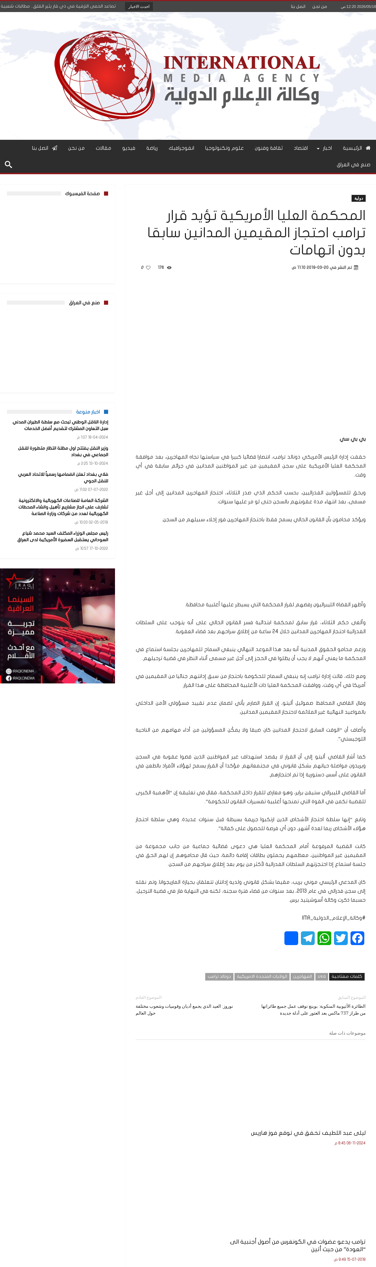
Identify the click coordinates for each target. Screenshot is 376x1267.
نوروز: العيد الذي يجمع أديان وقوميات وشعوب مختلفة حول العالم (188, 1005)
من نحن (319, 6)
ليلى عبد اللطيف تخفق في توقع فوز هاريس (330, 1110)
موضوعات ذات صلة (347, 1033)
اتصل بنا (298, 6)
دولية (358, 198)
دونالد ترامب (219, 976)
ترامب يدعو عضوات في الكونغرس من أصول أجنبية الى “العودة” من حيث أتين (254, 1114)
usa (322, 976)
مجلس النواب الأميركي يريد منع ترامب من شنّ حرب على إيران (173, 1114)
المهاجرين (302, 976)
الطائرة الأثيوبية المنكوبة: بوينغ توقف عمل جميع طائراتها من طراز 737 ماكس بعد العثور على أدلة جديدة (313, 1005)
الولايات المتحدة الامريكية (262, 976)
